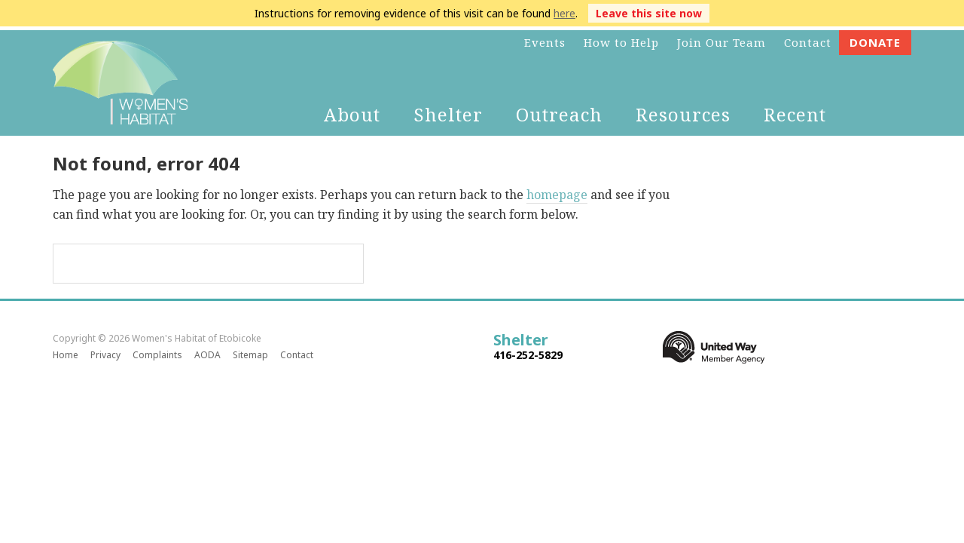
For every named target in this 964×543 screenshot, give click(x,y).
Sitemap (250, 354)
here (564, 13)
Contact (296, 354)
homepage (556, 194)
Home (65, 354)
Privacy (105, 354)
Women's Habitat (120, 82)
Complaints (157, 354)
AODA (207, 354)
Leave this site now (649, 13)
